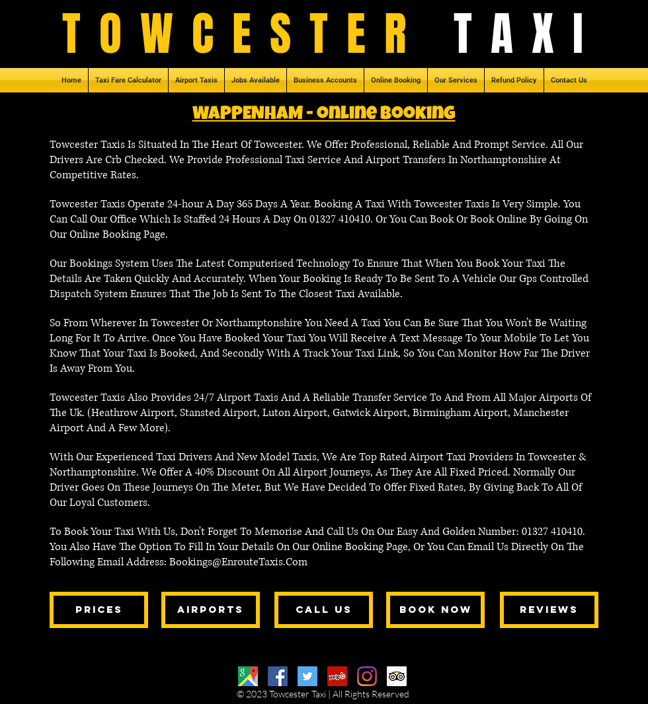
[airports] (210, 610)
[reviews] (549, 610)
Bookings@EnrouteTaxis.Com (238, 562)
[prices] (99, 610)
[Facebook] (278, 676)
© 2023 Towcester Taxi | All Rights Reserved (323, 693)
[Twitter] (307, 676)
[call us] (323, 610)
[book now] (435, 610)
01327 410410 (339, 219)
